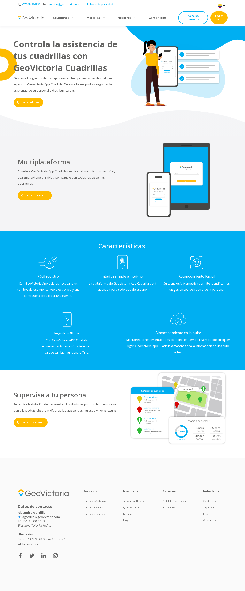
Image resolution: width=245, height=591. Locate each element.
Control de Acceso (93, 507)
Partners (127, 513)
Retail (206, 513)
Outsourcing (209, 520)
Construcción (210, 501)
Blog (125, 520)
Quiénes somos (131, 507)
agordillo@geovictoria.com (41, 517)
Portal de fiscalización (174, 501)
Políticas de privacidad (100, 4)
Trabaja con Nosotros (134, 501)
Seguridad (208, 507)
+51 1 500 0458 (33, 521)
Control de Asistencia (94, 501)
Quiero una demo (34, 195)
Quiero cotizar (28, 102)
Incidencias (169, 507)
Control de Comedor (94, 513)
